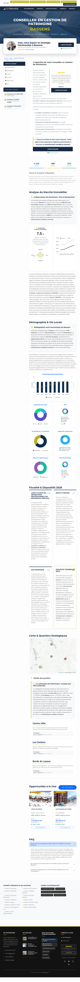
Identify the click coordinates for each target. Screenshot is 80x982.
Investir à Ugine (27, 900)
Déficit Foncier (46, 951)
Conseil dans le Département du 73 (47, 944)
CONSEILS (63, 8)
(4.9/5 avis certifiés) (29, 49)
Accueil (5, 58)
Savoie (7, 59)
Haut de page (45, 972)
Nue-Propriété (46, 957)
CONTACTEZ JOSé (66, 45)
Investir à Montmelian (29, 907)
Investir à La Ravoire (9, 900)
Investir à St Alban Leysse (30, 902)
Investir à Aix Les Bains (29, 888)
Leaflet (61, 672)
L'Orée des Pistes (36, 809)
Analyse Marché (10, 67)
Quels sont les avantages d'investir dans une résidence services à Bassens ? (51, 844)
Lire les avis (69, 952)
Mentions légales (8, 960)
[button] (65, 659)
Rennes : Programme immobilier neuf (32, 945)
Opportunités (9, 80)
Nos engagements (9, 953)
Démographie (9, 70)
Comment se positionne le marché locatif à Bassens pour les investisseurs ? (49, 870)
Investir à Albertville (9, 891)
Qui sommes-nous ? (9, 950)
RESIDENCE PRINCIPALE (60, 895)
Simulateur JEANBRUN (38, 2)
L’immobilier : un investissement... (32, 938)
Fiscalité (8, 74)
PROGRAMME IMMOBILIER (48, 888)
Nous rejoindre (8, 956)
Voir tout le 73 (67, 787)
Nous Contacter (69, 4)
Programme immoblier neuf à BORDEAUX (32, 953)
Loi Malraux (45, 954)
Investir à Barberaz (28, 905)
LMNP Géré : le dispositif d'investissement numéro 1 (53, 892)
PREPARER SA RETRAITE (47, 895)
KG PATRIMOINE (29, 8)
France (10, 58)
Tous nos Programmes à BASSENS (49, 940)
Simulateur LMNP (53, 2)
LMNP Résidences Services (48, 948)
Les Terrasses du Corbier (63, 809)
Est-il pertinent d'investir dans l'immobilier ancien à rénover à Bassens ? (50, 864)
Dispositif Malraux (60, 888)
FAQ (7, 84)
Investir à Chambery (9, 888)
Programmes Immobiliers (19, 2)
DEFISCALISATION (51, 8)
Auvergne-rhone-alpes (19, 58)
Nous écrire (65, 940)
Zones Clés (8, 77)
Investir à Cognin (9, 902)
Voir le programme (40, 827)
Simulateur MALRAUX (68, 2)
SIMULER (71, 8)
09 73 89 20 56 (66, 937)
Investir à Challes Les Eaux (11, 905)
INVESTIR (39, 8)
